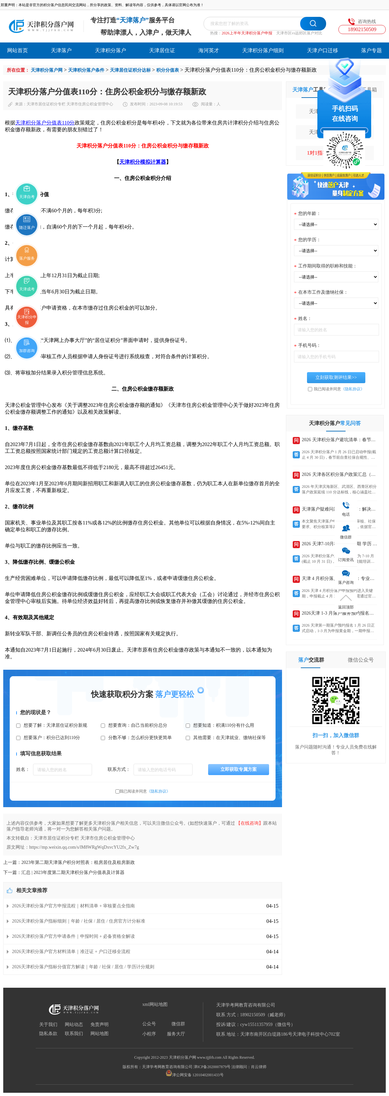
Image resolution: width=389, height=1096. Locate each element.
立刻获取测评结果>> (336, 377)
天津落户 (61, 50)
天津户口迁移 (322, 50)
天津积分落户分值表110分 (45, 122)
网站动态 (74, 1024)
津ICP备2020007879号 (212, 1067)
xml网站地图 (155, 1004)
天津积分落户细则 (263, 50)
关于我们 (48, 1024)
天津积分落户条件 (86, 70)
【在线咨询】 (249, 823)
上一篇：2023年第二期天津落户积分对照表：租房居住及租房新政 (69, 862)
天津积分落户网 (47, 70)
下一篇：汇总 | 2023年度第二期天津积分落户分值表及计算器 (63, 872)
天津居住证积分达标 (130, 70)
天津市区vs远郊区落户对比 (299, 33)
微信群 (178, 1024)
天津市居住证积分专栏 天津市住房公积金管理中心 (70, 104)
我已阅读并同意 (145, 791)
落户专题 (371, 50)
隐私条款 (48, 1033)
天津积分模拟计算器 (142, 162)
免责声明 (99, 1024)
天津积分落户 (110, 50)
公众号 (149, 1024)
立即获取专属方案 (238, 769)
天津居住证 (162, 50)
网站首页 (17, 50)
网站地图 (99, 1033)
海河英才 (208, 50)
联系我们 (74, 1033)
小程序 (149, 1034)
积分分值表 (167, 70)
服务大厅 (176, 1034)
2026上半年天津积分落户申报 (247, 33)
